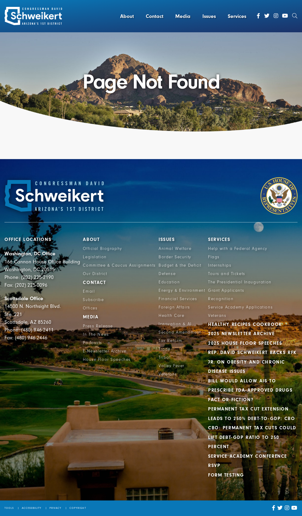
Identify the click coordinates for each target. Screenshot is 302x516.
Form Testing (226, 475)
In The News (96, 334)
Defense (167, 273)
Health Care (171, 315)
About (127, 16)
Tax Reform (170, 340)
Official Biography (102, 248)
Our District (95, 273)
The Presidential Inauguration (240, 282)
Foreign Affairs (174, 307)
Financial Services (178, 299)
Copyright (77, 507)
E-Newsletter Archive (104, 351)
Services (237, 16)
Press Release (98, 326)
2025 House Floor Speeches (245, 343)
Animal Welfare (175, 248)
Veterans (168, 374)
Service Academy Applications (240, 307)
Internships (219, 265)
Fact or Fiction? (230, 399)
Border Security (175, 257)
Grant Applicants (226, 290)
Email (89, 291)
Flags (214, 257)
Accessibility (32, 507)
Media (183, 16)
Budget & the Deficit (180, 265)
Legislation (94, 257)
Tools (9, 507)
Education (169, 282)
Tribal (165, 357)
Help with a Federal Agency (237, 248)
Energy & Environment (182, 290)
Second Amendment (180, 332)
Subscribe (93, 299)
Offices (90, 308)
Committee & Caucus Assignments (119, 265)
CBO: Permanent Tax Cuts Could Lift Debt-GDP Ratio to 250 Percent (252, 437)
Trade (165, 349)
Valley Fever (172, 366)
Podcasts (92, 343)
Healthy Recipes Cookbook (245, 324)
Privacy (55, 507)
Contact (154, 16)
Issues (209, 16)
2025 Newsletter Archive (241, 333)
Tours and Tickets (226, 273)
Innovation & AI (175, 324)
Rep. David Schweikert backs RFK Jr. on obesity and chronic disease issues (252, 362)
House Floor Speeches (107, 359)
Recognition (220, 299)
